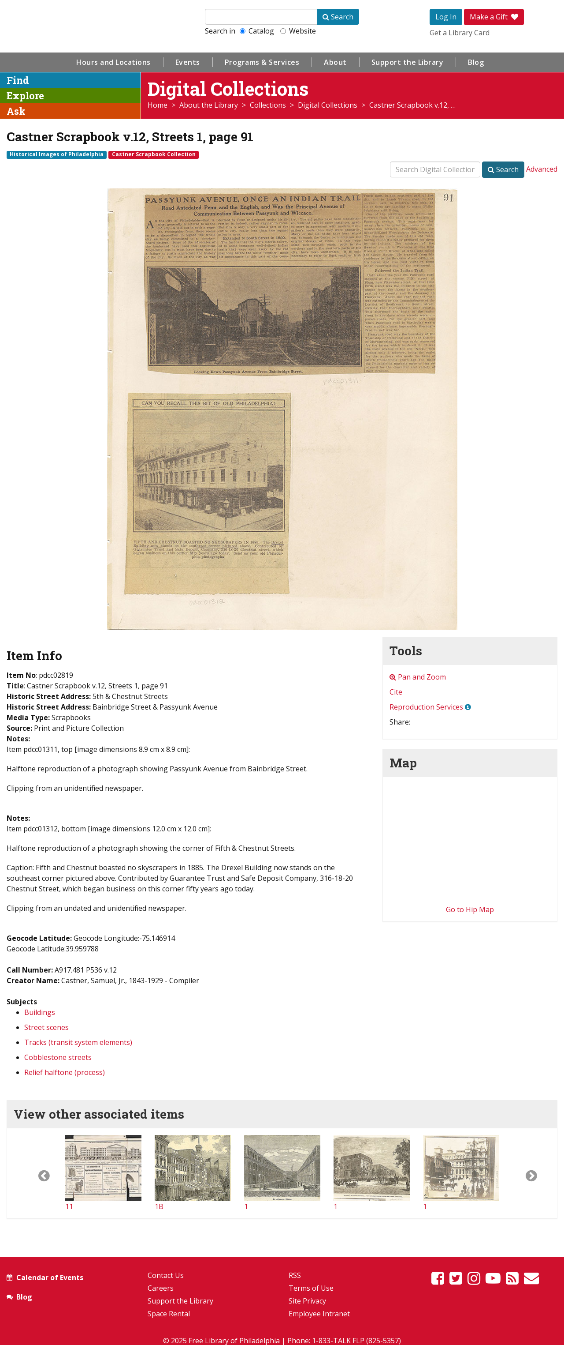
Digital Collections (327, 105)
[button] (36, 1173)
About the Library (208, 105)
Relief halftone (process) (64, 1072)
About (335, 62)
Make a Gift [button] (494, 17)
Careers (161, 1288)
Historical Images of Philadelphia (57, 154)
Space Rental (169, 1314)
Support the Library (407, 62)
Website (298, 31)
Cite (396, 692)
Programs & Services (262, 62)
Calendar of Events (49, 1277)
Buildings (39, 1012)
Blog (476, 62)
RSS (295, 1275)
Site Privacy (307, 1301)
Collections (268, 105)
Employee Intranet (319, 1314)
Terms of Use (311, 1288)
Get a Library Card (460, 33)
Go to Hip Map (470, 909)
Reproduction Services (426, 707)
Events (187, 62)
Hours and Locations (113, 62)
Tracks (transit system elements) (78, 1042)
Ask (16, 111)
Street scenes (46, 1027)
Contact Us (166, 1275)
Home (157, 105)
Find (18, 80)
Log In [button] (445, 17)
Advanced (541, 169)
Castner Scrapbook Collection (154, 154)
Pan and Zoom (418, 677)
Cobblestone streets (58, 1057)
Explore (25, 95)
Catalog (257, 31)
